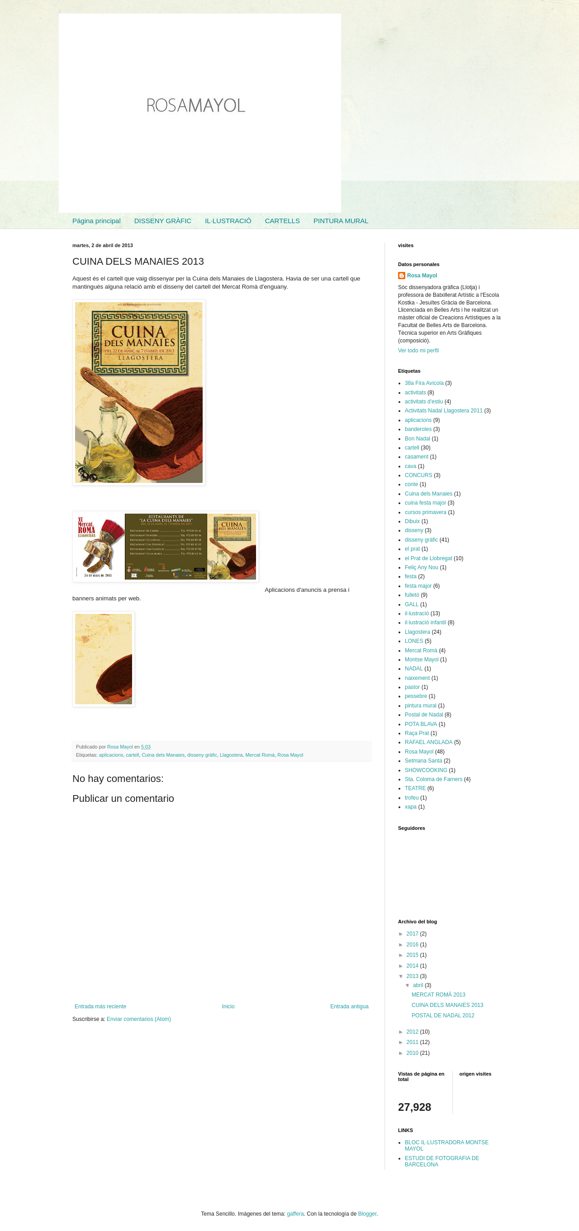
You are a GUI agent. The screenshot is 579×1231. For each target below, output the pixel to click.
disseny (414, 530)
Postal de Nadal (424, 714)
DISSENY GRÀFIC (162, 221)
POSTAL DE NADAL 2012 (443, 1015)
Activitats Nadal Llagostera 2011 (444, 410)
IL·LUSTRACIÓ (228, 221)
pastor (412, 687)
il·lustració (417, 613)
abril (419, 985)
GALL (412, 604)
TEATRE (415, 788)
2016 (413, 944)
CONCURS (418, 475)
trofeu (412, 798)
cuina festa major (425, 503)
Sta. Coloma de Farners (433, 779)
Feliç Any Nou (421, 567)
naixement (417, 678)
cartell (132, 755)
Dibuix (412, 521)
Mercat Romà (260, 755)
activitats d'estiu (424, 401)
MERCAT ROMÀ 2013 (438, 995)
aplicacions (111, 755)
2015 (413, 955)
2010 (413, 1053)
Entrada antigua (349, 1006)
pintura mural (421, 705)
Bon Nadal (417, 438)
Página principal (96, 221)
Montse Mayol (422, 659)
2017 (413, 934)
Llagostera (231, 755)
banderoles (418, 429)
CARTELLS (282, 221)
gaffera (295, 1214)
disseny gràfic (202, 755)
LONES (414, 641)
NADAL (414, 668)
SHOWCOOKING (426, 770)
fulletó (412, 595)
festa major (418, 586)
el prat (412, 549)
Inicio (228, 1006)
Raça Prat (417, 733)
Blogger (367, 1214)
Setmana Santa (423, 761)
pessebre (416, 696)
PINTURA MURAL (341, 221)
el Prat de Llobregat (428, 558)
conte (411, 484)
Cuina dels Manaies (163, 755)
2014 (413, 966)
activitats (415, 392)
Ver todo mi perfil (418, 350)
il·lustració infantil (425, 622)
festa (411, 576)
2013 (413, 976)
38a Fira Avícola (424, 383)
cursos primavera (425, 512)
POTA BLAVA (421, 724)
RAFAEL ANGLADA (429, 742)
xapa (411, 807)
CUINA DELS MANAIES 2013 (448, 1005)
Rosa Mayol (290, 755)
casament (416, 457)
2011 (413, 1042)
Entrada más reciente (100, 1006)
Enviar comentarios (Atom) (139, 1019)
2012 (413, 1032)
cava (410, 466)
